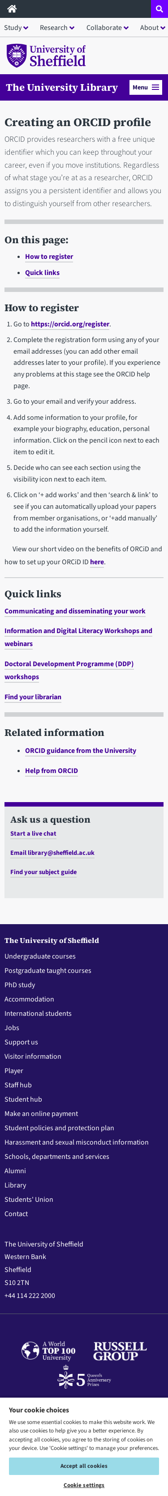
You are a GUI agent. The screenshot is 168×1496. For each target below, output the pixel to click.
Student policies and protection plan (59, 1128)
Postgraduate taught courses (47, 971)
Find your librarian (32, 697)
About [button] (149, 28)
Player (13, 1071)
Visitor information (32, 1056)
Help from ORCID (51, 771)
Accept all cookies (84, 1466)
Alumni (15, 1171)
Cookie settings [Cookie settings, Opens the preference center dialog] (84, 1485)
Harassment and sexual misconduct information (76, 1142)
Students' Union (28, 1199)
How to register (49, 257)
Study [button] (13, 28)
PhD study (19, 985)
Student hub (23, 1099)
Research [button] (54, 28)
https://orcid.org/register (70, 324)
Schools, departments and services (56, 1157)
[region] (84, 1446)
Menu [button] (146, 87)
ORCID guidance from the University (80, 751)
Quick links (42, 273)
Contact (16, 1214)
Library (15, 1185)
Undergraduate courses (40, 956)
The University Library (62, 87)
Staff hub (18, 1085)
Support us (21, 1042)
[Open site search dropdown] (159, 9)
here (97, 562)
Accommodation (29, 999)
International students (38, 1013)
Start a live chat (33, 833)
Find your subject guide (43, 872)
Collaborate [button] (104, 28)
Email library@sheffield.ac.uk (52, 853)
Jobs (11, 1028)
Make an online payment (41, 1114)
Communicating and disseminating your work (75, 611)
